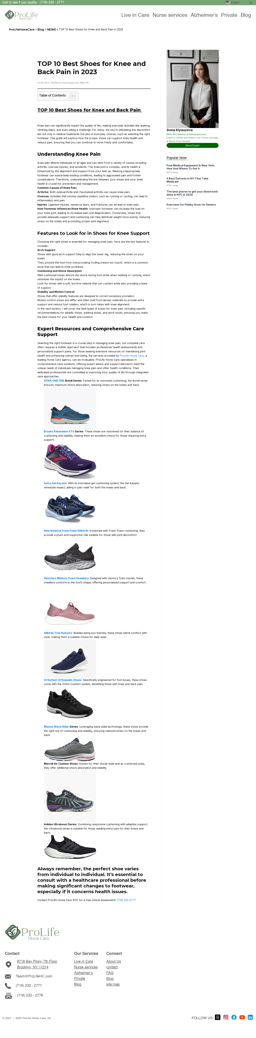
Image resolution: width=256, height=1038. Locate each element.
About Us (113, 961)
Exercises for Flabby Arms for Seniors (191, 204)
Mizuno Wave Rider (56, 726)
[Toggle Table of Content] (71, 96)
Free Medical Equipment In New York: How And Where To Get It (191, 167)
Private (229, 15)
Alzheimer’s (204, 15)
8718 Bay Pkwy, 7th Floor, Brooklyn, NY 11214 (37, 964)
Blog (246, 15)
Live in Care (135, 15)
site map (113, 984)
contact (112, 967)
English (233, 3)
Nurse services (170, 15)
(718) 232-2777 (126, 900)
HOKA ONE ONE (54, 380)
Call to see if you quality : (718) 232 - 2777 (33, 2)
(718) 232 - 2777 (29, 986)
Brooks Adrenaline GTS (59, 431)
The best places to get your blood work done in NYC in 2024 (192, 193)
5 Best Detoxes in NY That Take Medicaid (187, 180)
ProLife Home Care (132, 355)
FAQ (109, 973)
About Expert (192, 145)
